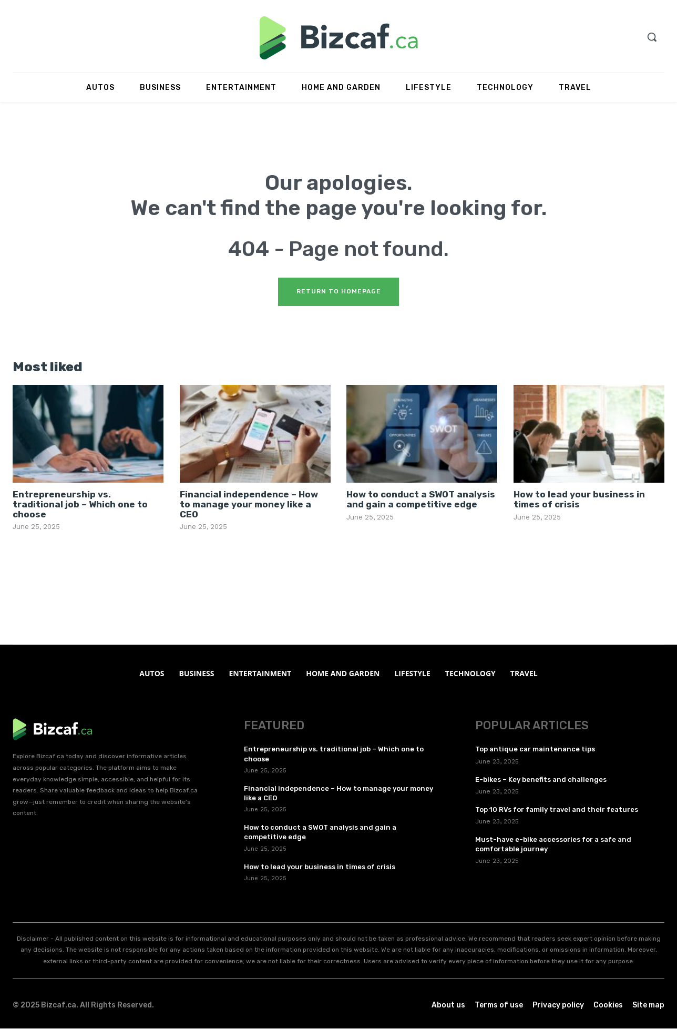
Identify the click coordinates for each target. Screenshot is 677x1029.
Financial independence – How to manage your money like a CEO (249, 505)
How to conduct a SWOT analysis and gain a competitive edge (420, 500)
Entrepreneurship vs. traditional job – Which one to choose (80, 505)
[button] (651, 36)
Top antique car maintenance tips (535, 750)
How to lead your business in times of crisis (579, 500)
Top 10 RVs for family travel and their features (556, 810)
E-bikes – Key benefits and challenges (541, 780)
